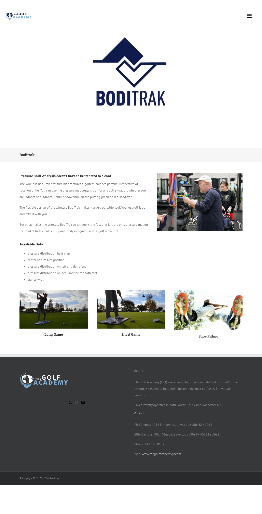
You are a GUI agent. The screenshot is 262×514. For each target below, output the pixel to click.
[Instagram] (76, 402)
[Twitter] (70, 402)
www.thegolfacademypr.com (161, 454)
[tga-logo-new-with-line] (18, 13)
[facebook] (239, 5)
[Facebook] (64, 402)
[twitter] (247, 5)
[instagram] (254, 5)
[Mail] (83, 402)
